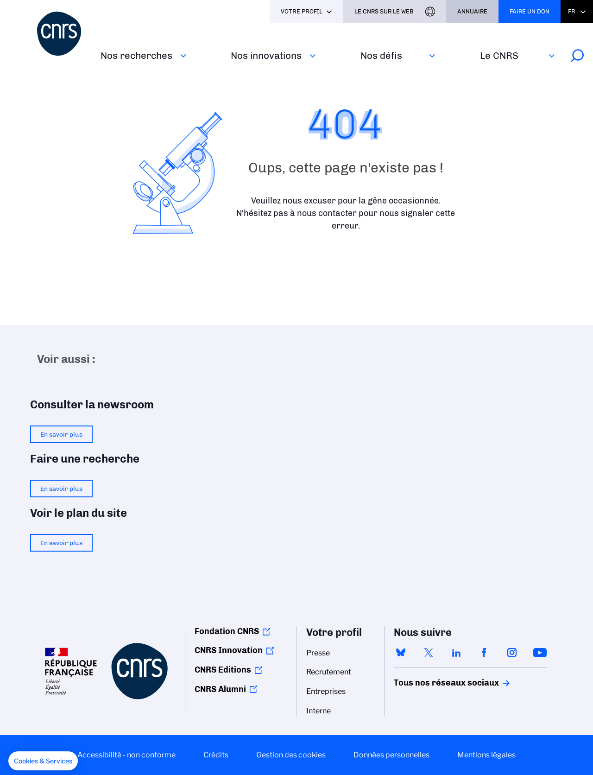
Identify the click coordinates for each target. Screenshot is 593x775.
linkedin (456, 652)
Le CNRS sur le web (384, 11)
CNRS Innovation (229, 650)
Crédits (215, 754)
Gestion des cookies (291, 754)
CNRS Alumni (220, 689)
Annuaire (472, 11)
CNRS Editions (223, 670)
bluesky (401, 652)
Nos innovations (266, 55)
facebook (484, 652)
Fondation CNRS (227, 631)
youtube (540, 652)
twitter (428, 652)
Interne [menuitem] (318, 710)
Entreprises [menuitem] (326, 691)
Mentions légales (486, 754)
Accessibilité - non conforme (126, 754)
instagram (512, 652)
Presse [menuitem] (318, 652)
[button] (43, 761)
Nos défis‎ (381, 55)
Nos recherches (136, 55)
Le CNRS (499, 55)
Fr (571, 11)
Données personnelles (391, 754)
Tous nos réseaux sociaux (430, 683)
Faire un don (529, 11)
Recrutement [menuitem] (328, 671)
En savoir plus (61, 434)
